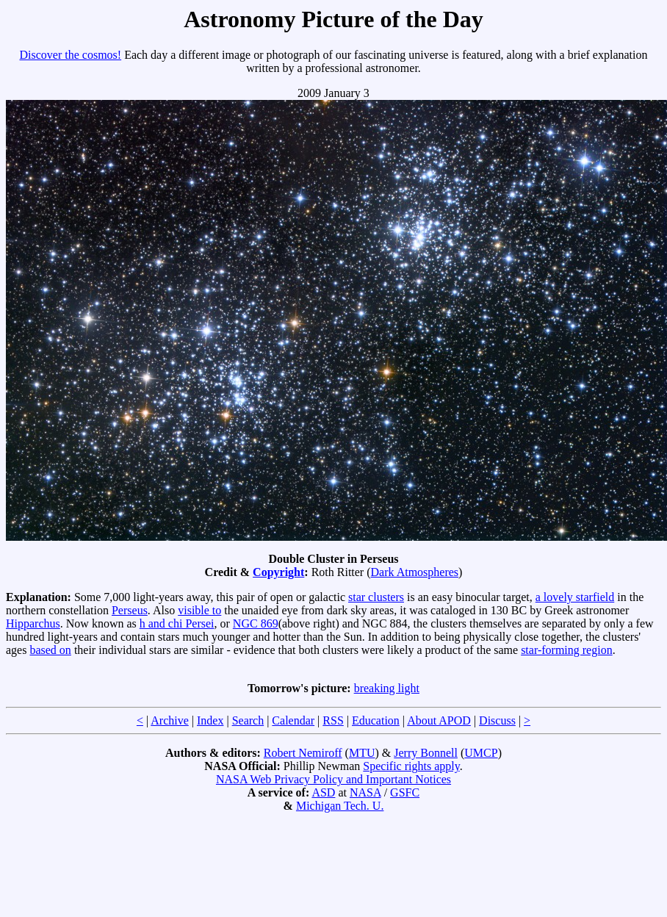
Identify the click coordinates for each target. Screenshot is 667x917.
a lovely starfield (575, 597)
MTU (362, 753)
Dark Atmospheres (415, 572)
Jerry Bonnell (426, 753)
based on (50, 650)
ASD (323, 792)
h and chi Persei (177, 623)
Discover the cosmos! (71, 54)
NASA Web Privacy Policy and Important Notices (333, 779)
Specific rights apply (411, 766)
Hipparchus (33, 623)
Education (376, 720)
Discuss (497, 720)
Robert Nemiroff (303, 753)
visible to (199, 610)
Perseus (130, 610)
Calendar (293, 720)
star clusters (376, 597)
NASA (365, 792)
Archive (170, 720)
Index (210, 720)
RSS (332, 720)
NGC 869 (255, 623)
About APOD (439, 720)
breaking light (386, 688)
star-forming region (567, 650)
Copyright (278, 572)
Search (248, 720)
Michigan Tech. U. (339, 805)
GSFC (404, 792)
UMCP (480, 753)
